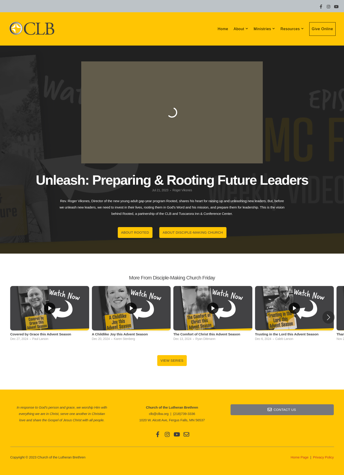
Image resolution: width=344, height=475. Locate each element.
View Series (172, 360)
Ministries (264, 29)
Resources (292, 29)
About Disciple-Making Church (193, 232)
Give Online (322, 29)
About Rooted (135, 232)
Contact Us (281, 410)
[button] (328, 317)
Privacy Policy (323, 457)
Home (223, 29)
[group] (49, 314)
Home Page (300, 457)
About (241, 29)
